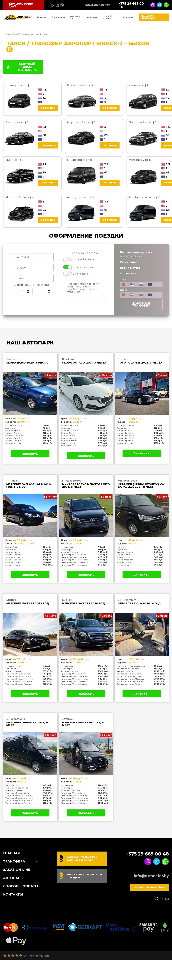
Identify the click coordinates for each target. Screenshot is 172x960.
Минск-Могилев (69, 438)
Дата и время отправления (32, 285)
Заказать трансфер (148, 17)
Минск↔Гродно (13, 440)
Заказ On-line (74, 17)
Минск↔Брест (12, 430)
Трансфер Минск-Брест (73, 554)
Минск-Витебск (69, 440)
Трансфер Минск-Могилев (74, 560)
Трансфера (58, 17)
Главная (41, 17)
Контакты (128, 17)
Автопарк (91, 17)
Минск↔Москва (13, 443)
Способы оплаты (108, 17)
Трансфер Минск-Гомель (74, 557)
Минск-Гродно (68, 443)
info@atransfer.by (97, 5)
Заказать (30, 454)
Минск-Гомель (68, 435)
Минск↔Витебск (13, 438)
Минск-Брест (68, 433)
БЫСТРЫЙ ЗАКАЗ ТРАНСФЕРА (21, 67)
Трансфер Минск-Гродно (74, 565)
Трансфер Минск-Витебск (74, 562)
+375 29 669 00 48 (131, 5)
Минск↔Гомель (13, 433)
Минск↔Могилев (14, 435)
